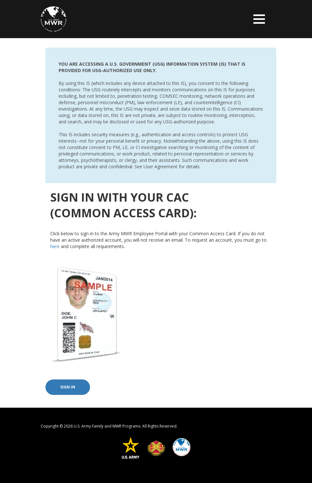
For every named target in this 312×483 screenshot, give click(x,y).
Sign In (67, 387)
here (55, 246)
